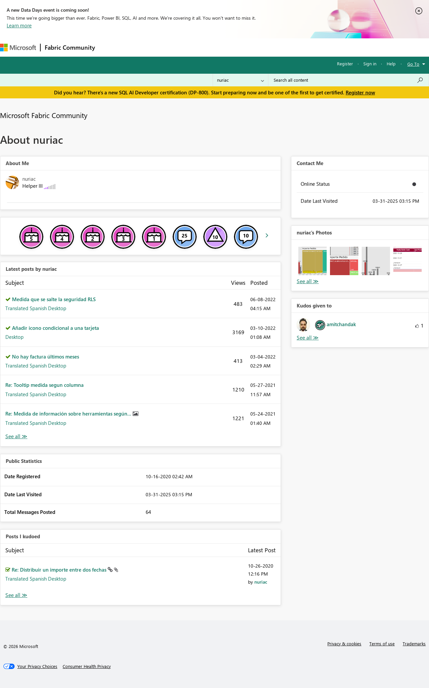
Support (280, 47)
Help (391, 63)
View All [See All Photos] (308, 281)
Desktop (14, 336)
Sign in (369, 63)
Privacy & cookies (344, 643)
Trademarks (414, 643)
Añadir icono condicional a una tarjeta (55, 327)
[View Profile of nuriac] (260, 582)
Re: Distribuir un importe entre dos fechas (60, 569)
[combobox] (348, 80)
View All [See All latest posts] (16, 436)
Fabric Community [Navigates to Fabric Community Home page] (70, 47)
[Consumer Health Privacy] (87, 666)
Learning (252, 47)
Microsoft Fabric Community (43, 115)
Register (345, 63)
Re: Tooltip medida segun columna (44, 385)
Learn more (19, 25)
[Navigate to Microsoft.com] (18, 47)
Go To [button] (413, 64)
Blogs (226, 47)
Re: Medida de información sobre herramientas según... (69, 413)
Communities (196, 47)
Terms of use (382, 643)
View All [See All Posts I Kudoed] (16, 595)
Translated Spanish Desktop (35, 308)
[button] (312, 261)
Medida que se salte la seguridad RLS (54, 299)
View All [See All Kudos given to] (308, 337)
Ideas (167, 47)
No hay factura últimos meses (45, 356)
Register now (360, 92)
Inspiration (139, 47)
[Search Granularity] (240, 80)
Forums (110, 47)
